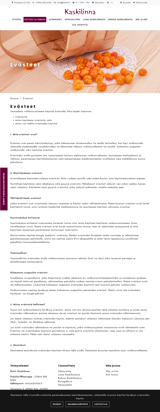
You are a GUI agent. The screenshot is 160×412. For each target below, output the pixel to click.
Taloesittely (64, 371)
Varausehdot (65, 385)
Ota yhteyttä (80, 25)
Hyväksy (57, 404)
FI (77, 3)
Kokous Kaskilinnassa (120, 20)
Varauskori (99, 3)
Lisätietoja (100, 404)
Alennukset (55, 20)
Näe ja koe (142, 20)
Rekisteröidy (141, 3)
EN (82, 3)
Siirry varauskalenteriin (3, 189)
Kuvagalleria (72, 20)
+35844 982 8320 (43, 3)
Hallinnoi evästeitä (78, 404)
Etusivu (16, 20)
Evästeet (28, 98)
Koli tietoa (112, 375)
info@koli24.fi (63, 3)
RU (88, 3)
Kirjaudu (127, 3)
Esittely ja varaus (35, 20)
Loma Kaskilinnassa (94, 20)
